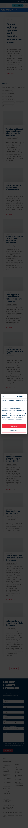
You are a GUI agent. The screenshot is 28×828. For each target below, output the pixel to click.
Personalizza (14, 430)
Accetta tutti (14, 426)
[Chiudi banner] (25, 396)
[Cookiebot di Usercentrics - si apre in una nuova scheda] (16, 396)
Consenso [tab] (4, 400)
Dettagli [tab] (11, 400)
